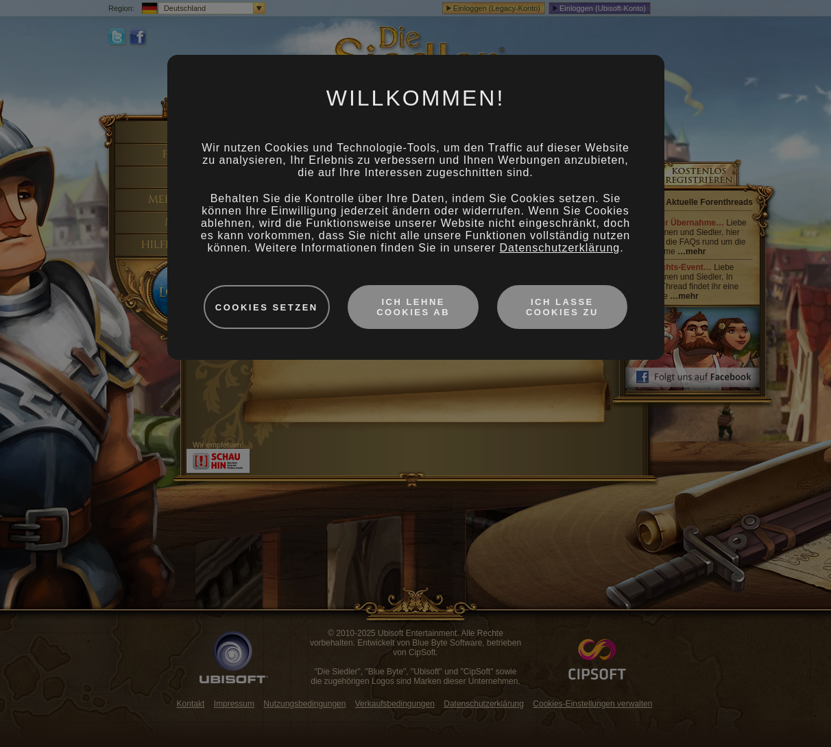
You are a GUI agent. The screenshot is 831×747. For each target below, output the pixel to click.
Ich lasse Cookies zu (562, 307)
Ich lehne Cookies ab (413, 307)
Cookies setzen (266, 307)
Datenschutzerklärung (560, 248)
